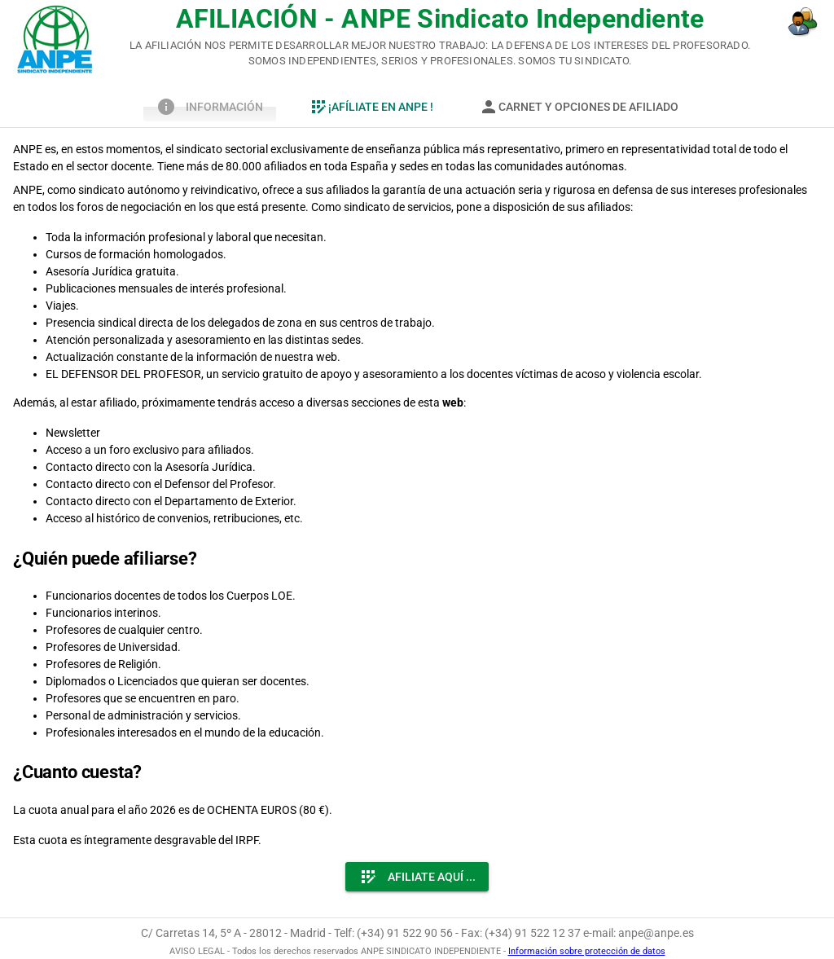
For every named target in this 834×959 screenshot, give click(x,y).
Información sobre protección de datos (586, 951)
